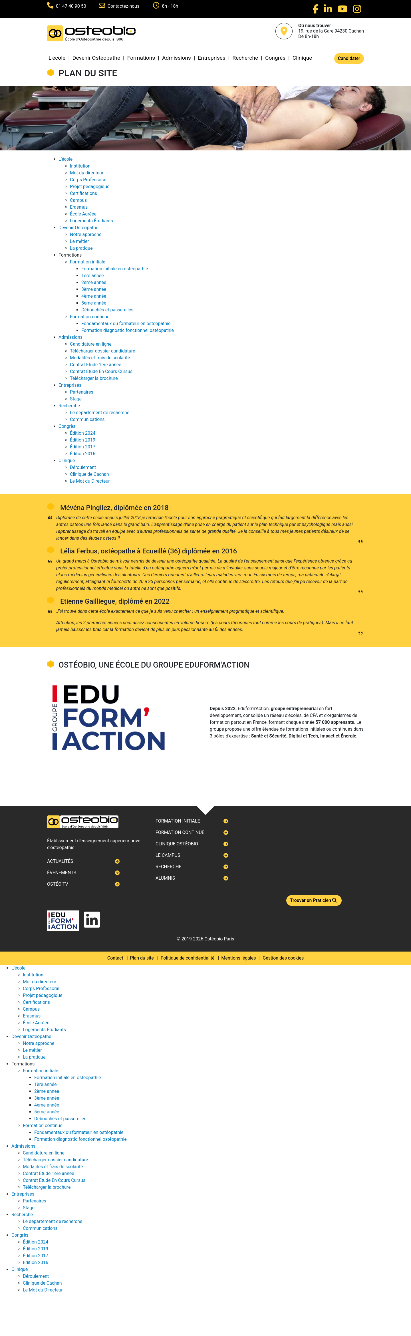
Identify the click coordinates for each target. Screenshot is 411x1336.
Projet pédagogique (90, 186)
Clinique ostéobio (177, 844)
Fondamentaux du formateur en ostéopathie (126, 323)
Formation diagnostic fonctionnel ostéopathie (127, 330)
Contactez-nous (124, 6)
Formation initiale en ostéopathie (114, 268)
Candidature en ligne (91, 344)
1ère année (92, 275)
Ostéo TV (57, 884)
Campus (78, 200)
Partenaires (81, 392)
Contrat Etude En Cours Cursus (101, 371)
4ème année (93, 296)
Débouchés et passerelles (107, 310)
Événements (61, 872)
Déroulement (83, 467)
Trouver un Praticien (314, 900)
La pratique (81, 248)
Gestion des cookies (283, 958)
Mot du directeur (86, 173)
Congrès (275, 58)
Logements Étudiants (91, 220)
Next (47, 668)
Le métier (79, 241)
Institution (80, 166)
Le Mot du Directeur (90, 481)
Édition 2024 (82, 433)
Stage (76, 399)
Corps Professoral (88, 179)
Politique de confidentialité (188, 958)
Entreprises (211, 58)
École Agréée (83, 214)
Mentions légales (238, 958)
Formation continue (90, 316)
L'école (57, 58)
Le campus (168, 855)
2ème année (93, 282)
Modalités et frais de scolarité (100, 357)
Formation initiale (87, 262)
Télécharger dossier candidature (102, 351)
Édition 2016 (82, 453)
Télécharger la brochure (94, 378)
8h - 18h (170, 6)
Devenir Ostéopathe (96, 58)
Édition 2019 (82, 440)
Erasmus (79, 207)
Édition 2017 (82, 447)
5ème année (93, 303)
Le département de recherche (99, 412)
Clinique (302, 58)
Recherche (245, 58)
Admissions (176, 58)
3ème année (93, 289)
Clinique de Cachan (89, 474)
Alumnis (165, 878)
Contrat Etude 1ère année (95, 364)
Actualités (60, 861)
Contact (115, 958)
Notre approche (85, 234)
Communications (87, 419)
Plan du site (142, 958)
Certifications (83, 193)
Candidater (349, 58)
